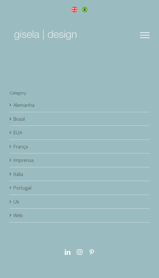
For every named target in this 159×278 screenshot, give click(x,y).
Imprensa (23, 160)
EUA (17, 132)
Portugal (22, 187)
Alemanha (24, 105)
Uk (16, 201)
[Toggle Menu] (145, 35)
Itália (18, 174)
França (20, 146)
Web (18, 215)
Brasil (19, 119)
